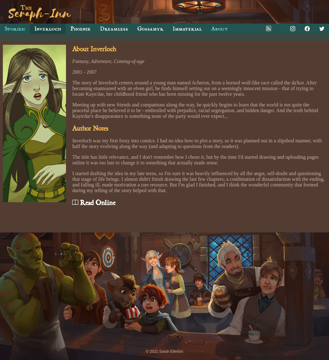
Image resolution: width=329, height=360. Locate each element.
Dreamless (114, 28)
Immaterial (187, 28)
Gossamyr (150, 28)
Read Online (94, 202)
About (219, 28)
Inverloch (47, 28)
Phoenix (80, 28)
